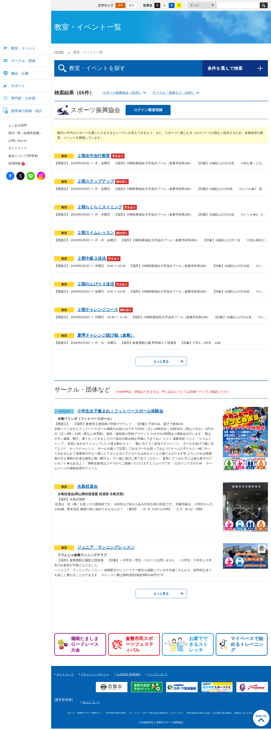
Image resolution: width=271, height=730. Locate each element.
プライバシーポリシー (95, 674)
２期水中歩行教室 (93, 155)
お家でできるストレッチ (198, 644)
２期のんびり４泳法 (95, 284)
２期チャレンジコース (97, 309)
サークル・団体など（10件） (173, 92)
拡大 (131, 5)
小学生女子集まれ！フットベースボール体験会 (120, 411)
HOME (59, 52)
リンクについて (158, 674)
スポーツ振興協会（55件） (122, 92)
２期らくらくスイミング (99, 207)
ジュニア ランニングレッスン (106, 547)
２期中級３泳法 (91, 258)
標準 (120, 5)
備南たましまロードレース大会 (85, 644)
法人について (188, 702)
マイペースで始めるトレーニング (247, 644)
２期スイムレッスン (95, 232)
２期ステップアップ (95, 181)
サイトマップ (65, 674)
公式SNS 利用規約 (129, 674)
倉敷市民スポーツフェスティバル (140, 644)
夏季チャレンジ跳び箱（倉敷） (106, 335)
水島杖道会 (87, 486)
